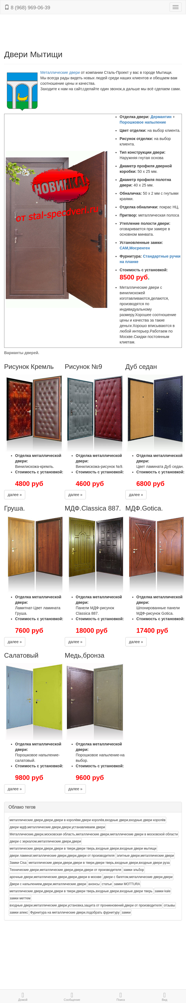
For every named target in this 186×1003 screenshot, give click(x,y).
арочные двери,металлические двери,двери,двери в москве (56, 877)
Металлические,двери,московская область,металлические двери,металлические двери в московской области (94, 834)
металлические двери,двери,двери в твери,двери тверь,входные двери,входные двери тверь (81, 891)
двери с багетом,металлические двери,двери (138, 877)
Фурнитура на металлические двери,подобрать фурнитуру (75, 912)
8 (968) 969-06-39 (27, 7)
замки (126, 912)
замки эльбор (133, 870)
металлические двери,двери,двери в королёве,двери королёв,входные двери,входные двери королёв (87, 820)
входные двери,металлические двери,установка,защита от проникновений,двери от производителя (86, 905)
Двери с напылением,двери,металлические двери (48, 884)
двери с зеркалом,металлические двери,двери (45, 841)
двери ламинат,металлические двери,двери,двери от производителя (62, 856)
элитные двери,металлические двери (145, 856)
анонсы (94, 884)
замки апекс (19, 912)
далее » (15, 494)
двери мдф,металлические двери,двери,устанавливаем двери (57, 827)
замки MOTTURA (127, 884)
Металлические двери (60, 72)
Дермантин (161, 117)
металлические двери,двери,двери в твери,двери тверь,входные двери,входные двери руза (99, 863)
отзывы (169, 905)
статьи (107, 884)
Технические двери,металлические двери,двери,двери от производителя (65, 870)
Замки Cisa (18, 863)
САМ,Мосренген (135, 248)
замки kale (163, 891)
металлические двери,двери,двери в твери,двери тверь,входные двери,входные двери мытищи (83, 848)
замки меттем (20, 898)
